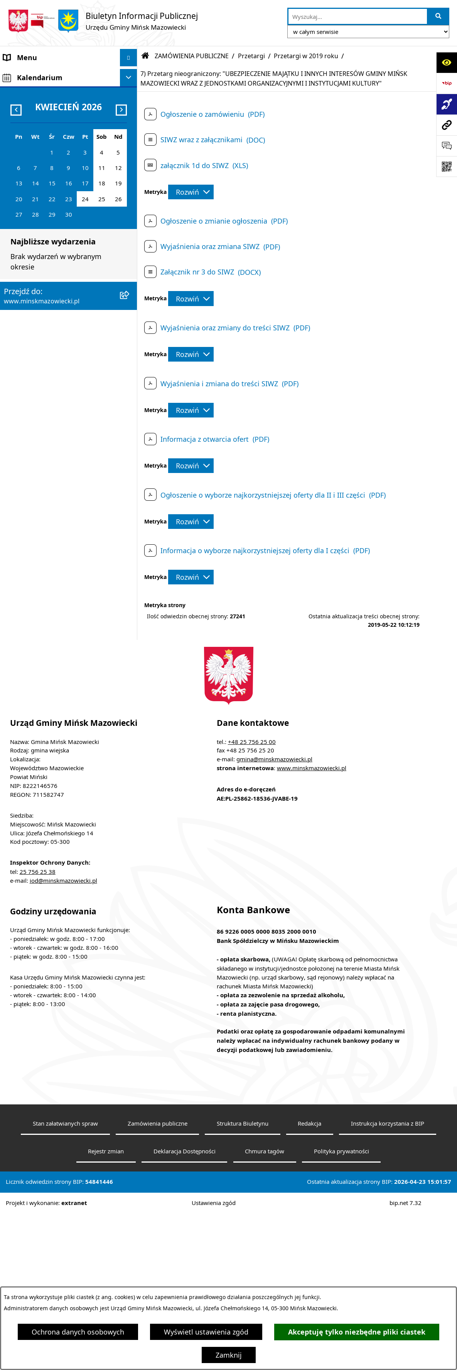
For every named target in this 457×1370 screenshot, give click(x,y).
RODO (13, 543)
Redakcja (309, 1279)
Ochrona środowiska (37, 293)
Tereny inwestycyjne (36, 501)
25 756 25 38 (38, 1028)
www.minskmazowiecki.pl (311, 924)
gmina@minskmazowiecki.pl (274, 915)
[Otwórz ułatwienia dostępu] (446, 62)
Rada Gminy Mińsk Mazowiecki (53, 109)
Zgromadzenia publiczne (43, 484)
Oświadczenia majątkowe (44, 362)
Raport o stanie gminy (39, 466)
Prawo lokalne (26, 161)
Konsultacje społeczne (39, 414)
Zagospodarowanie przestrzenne (56, 276)
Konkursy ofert (27, 432)
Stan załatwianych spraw (65, 1279)
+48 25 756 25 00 (252, 898)
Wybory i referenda (34, 397)
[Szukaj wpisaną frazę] (438, 16)
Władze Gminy (26, 92)
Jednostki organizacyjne (42, 178)
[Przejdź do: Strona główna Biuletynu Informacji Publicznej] (145, 56)
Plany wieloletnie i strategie (48, 345)
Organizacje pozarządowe (45, 449)
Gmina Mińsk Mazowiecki (44, 74)
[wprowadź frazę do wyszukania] (357, 16)
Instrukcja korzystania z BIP (387, 1279)
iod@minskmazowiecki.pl (63, 1036)
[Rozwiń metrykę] (191, 192)
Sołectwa (18, 126)
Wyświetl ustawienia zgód (206, 1331)
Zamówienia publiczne (157, 1279)
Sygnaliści (19, 518)
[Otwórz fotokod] (446, 166)
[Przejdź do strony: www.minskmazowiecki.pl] (446, 124)
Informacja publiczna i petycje (52, 328)
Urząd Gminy (24, 144)
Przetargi (251, 56)
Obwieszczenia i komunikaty (49, 380)
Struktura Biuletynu (242, 1279)
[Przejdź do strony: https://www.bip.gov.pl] (446, 83)
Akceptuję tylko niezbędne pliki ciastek (356, 1332)
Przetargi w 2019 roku (306, 56)
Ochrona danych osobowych (78, 1331)
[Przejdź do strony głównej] (103, 21)
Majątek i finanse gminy (42, 224)
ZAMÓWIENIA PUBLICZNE (45, 241)
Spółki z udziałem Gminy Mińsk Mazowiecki (54, 201)
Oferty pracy (23, 310)
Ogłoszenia (21, 258)
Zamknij (229, 1355)
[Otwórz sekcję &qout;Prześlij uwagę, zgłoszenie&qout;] (446, 145)
